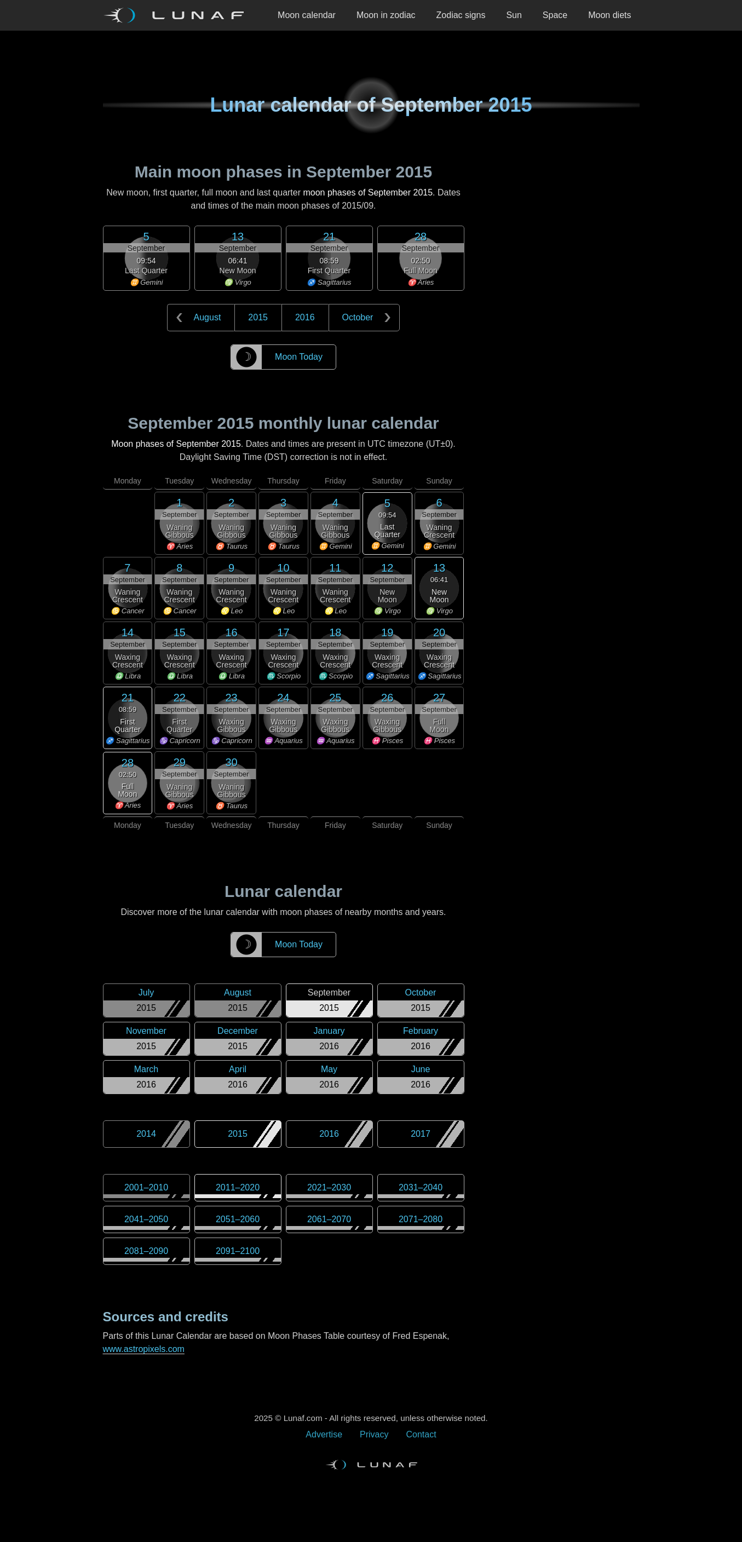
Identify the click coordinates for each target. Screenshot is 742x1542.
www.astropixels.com (144, 1349)
